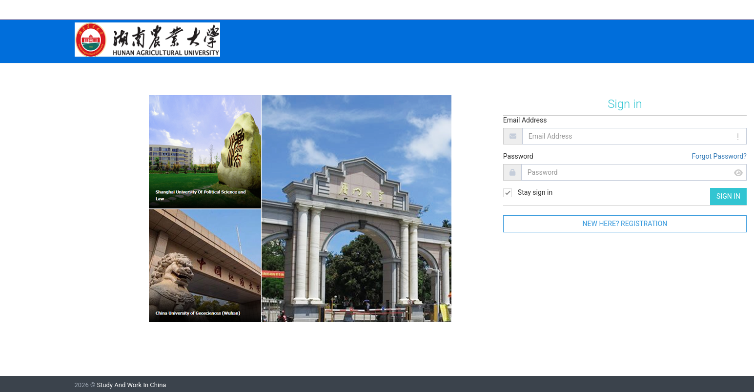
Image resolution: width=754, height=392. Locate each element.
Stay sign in (527, 192)
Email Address (525, 120)
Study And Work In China (131, 385)
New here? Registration (625, 223)
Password (518, 156)
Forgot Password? (719, 156)
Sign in (728, 196)
